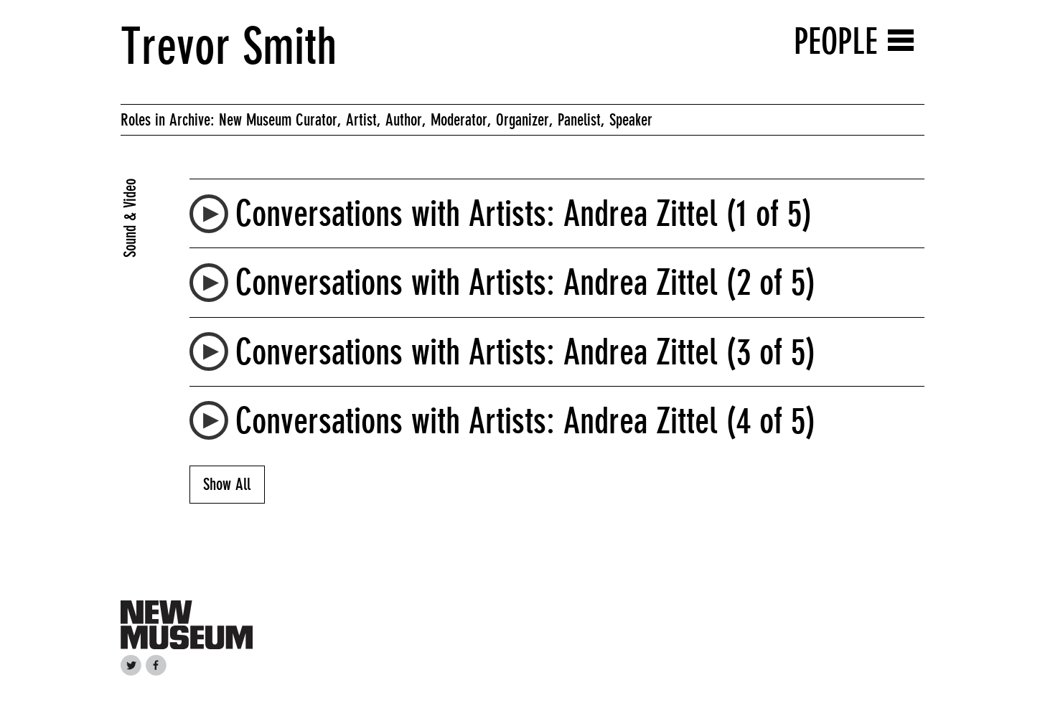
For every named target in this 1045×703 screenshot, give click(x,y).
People (836, 41)
